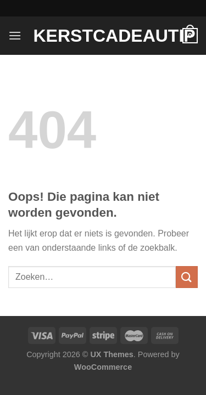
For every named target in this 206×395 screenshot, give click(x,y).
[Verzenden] (187, 276)
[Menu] (14, 35)
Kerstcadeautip (103, 35)
